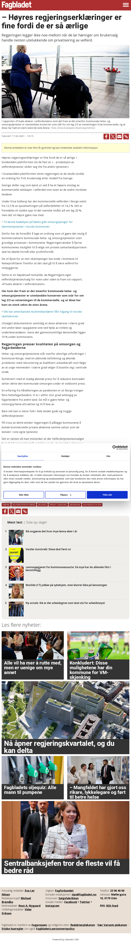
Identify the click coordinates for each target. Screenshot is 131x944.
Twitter (85, 902)
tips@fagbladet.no (84, 894)
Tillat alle (107, 494)
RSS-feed (112, 905)
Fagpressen (39, 925)
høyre (6, 504)
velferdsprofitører (23, 504)
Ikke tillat (24, 494)
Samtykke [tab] (22, 456)
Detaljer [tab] (65, 456)
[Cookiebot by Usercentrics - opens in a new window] (115, 447)
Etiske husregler (12, 928)
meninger (75, 504)
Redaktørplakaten (82, 925)
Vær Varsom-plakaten (112, 925)
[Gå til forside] (17, 5)
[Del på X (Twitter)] (113, 136)
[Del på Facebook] (106, 136)
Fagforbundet (64, 890)
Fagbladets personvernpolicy (55, 928)
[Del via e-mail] (119, 136)
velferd (42, 504)
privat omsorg (58, 504)
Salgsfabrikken (69, 898)
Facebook (70, 902)
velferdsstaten (92, 504)
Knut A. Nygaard (29, 905)
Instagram (52, 905)
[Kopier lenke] (126, 136)
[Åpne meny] (126, 5)
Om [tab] (108, 456)
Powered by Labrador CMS (65, 939)
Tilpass (65, 494)
